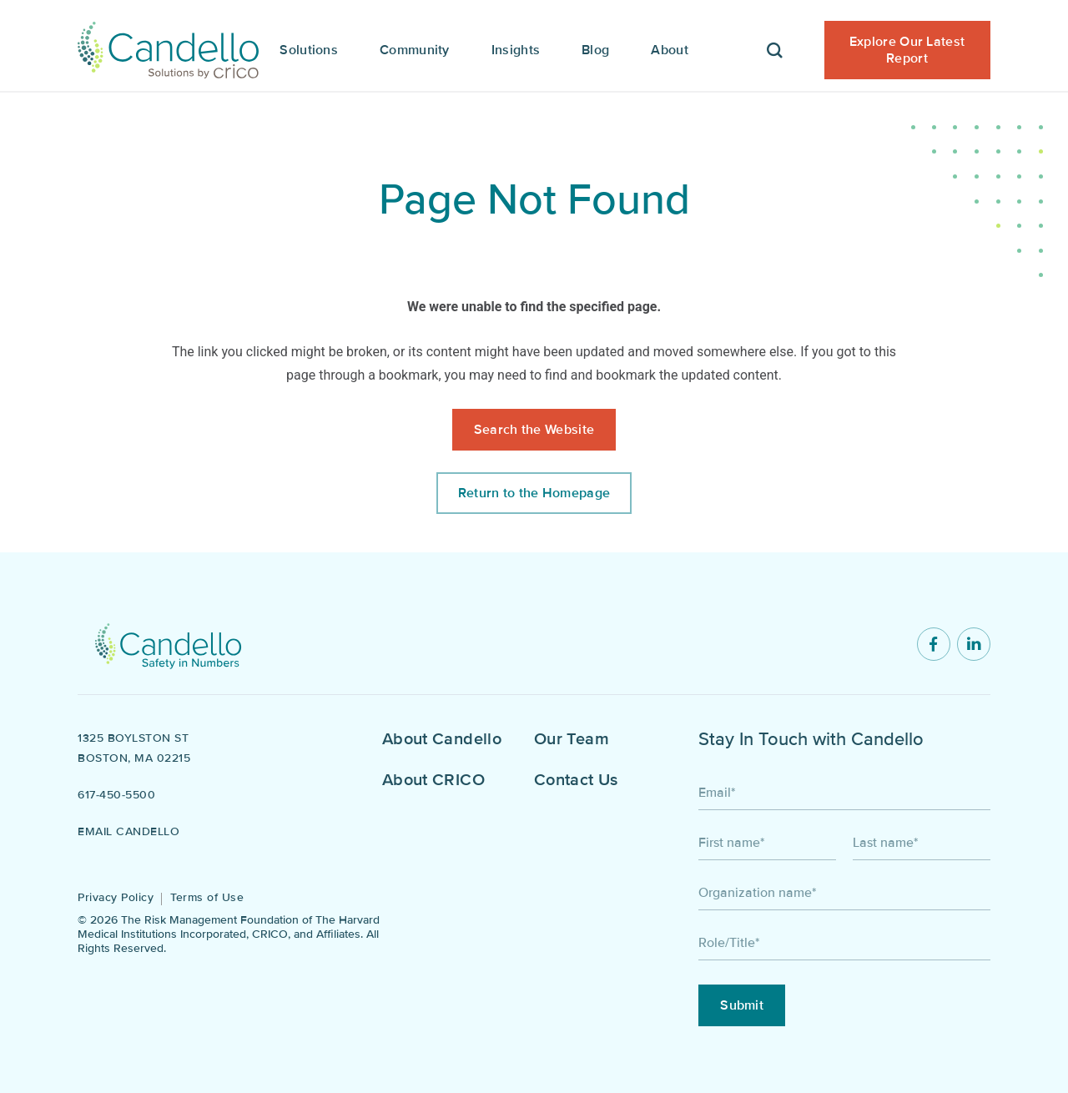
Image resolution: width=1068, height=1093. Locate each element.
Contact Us (576, 780)
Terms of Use (207, 897)
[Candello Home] (168, 46)
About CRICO (433, 780)
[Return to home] (168, 644)
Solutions (309, 50)
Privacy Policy (116, 897)
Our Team (571, 739)
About (669, 50)
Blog (595, 50)
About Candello (441, 739)
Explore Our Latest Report (907, 50)
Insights (515, 50)
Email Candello (128, 831)
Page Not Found (534, 200)
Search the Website (534, 429)
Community (415, 50)
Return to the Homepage (534, 493)
